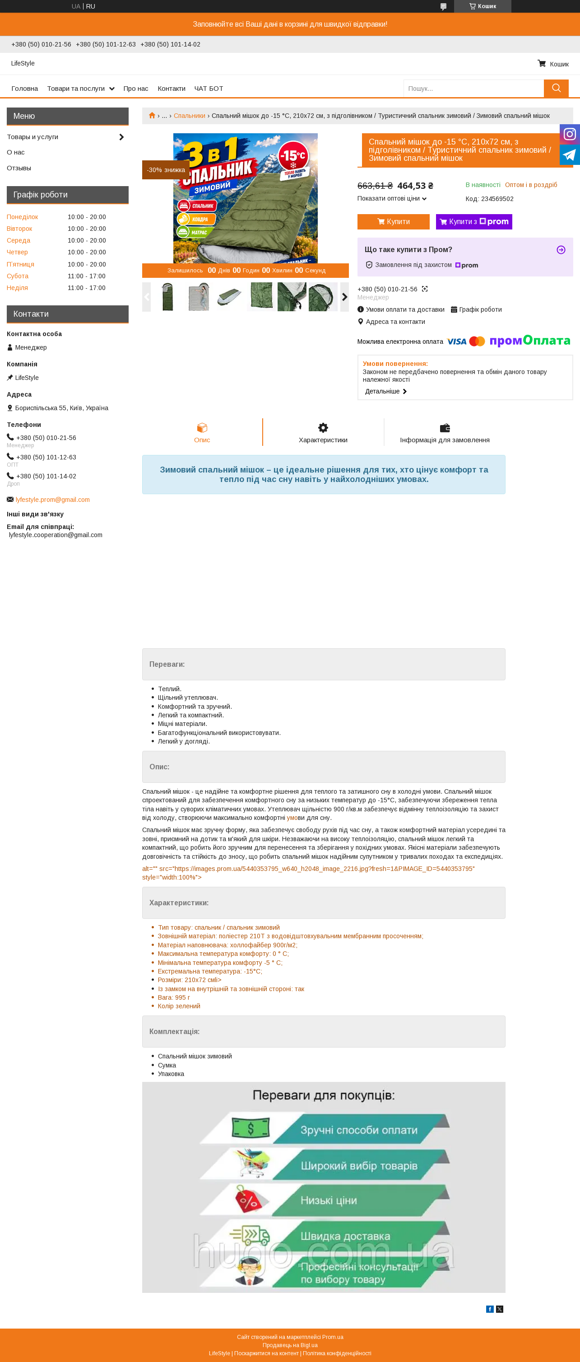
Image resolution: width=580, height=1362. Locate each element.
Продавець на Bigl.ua (290, 1345)
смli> (214, 979)
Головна (24, 88)
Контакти (172, 88)
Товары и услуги (32, 136)
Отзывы (19, 168)
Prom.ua (332, 1337)
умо (291, 817)
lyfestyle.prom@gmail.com (53, 499)
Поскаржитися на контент (266, 1353)
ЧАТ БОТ (209, 88)
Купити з (479, 222)
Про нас (136, 88)
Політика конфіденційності (337, 1353)
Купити (398, 221)
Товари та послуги (76, 88)
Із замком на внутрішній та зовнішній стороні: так (231, 988)
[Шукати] (556, 88)
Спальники (189, 115)
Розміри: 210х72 (182, 979)
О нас (16, 152)
